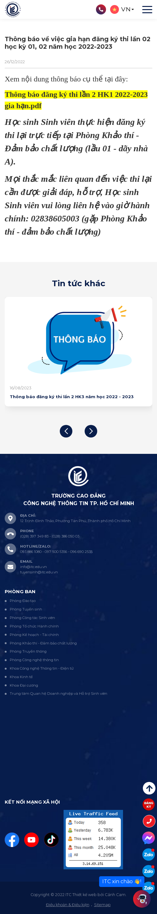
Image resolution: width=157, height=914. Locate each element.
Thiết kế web (84, 894)
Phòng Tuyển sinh (26, 609)
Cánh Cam (115, 894)
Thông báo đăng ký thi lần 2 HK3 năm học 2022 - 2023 (72, 396)
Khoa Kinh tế (21, 677)
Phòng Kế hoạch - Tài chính (34, 635)
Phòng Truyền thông (28, 651)
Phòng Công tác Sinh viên (32, 618)
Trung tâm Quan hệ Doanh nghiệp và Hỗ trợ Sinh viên (58, 693)
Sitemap (102, 904)
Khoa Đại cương (24, 685)
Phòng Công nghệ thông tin (34, 660)
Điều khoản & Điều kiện (67, 904)
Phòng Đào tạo (23, 601)
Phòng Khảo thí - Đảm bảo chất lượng (43, 643)
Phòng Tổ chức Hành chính (34, 626)
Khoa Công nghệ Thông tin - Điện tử (42, 668)
